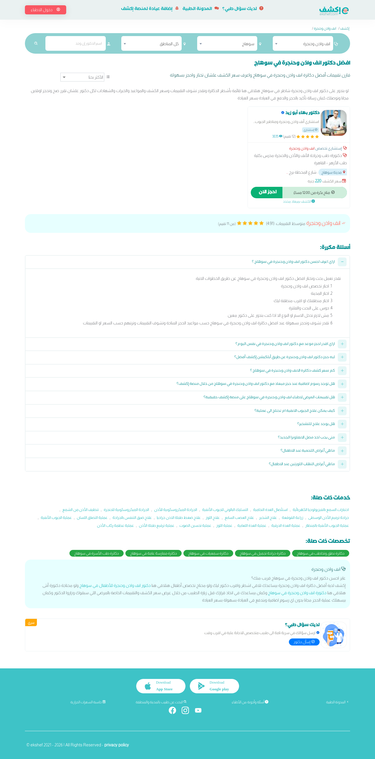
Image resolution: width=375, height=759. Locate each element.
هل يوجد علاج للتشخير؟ (316, 424)
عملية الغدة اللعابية (251, 525)
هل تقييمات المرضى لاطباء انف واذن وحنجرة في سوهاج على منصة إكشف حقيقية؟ (269, 397)
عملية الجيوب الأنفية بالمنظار (327, 525)
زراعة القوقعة (292, 517)
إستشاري (311, 129)
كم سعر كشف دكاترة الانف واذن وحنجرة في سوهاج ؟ (292, 371)
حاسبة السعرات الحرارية (88, 702)
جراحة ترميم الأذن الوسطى (328, 517)
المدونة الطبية (201, 9)
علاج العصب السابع (239, 517)
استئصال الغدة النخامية (270, 509)
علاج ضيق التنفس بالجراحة (132, 517)
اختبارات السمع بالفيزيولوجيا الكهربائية (321, 509)
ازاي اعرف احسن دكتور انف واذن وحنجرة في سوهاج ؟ (293, 262)
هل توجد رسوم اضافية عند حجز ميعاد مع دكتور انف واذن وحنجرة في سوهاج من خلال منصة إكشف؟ (256, 384)
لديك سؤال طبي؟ (242, 9)
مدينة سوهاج (333, 172)
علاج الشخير (268, 517)
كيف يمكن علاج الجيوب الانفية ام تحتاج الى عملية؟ (295, 411)
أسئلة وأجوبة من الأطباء (250, 702)
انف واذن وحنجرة (325, 28)
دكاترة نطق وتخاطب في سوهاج (321, 553)
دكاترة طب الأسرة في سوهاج (96, 553)
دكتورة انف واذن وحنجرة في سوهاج (297, 592)
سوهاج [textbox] (248, 43)
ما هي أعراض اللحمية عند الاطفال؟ (308, 451)
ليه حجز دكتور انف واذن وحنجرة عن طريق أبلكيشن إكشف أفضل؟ (284, 357)
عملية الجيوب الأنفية (56, 517)
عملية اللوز (224, 525)
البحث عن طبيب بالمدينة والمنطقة (161, 702)
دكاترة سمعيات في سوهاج (208, 553)
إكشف (344, 28)
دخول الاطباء (45, 9)
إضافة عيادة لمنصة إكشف (150, 9)
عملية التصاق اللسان (92, 517)
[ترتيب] (82, 77)
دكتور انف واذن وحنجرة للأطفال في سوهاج (115, 585)
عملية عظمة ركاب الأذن (115, 525)
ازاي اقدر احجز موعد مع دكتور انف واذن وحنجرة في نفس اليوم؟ (285, 344)
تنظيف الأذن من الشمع (80, 509)
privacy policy (116, 745)
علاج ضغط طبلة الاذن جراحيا (179, 517)
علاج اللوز (213, 517)
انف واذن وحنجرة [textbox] (316, 43)
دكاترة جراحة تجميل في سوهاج (263, 553)
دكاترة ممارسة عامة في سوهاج (153, 553)
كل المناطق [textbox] (169, 43)
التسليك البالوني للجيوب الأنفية (225, 509)
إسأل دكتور (304, 642)
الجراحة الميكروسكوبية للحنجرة (126, 509)
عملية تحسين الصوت (195, 525)
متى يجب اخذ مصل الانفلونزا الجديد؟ (306, 438)
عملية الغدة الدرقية (285, 525)
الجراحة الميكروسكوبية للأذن (175, 509)
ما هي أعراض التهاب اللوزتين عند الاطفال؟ (302, 464)
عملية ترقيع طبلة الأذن (156, 525)
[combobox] (303, 43)
